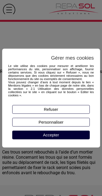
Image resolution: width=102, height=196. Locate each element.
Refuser (51, 109)
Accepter (51, 135)
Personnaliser (51, 122)
